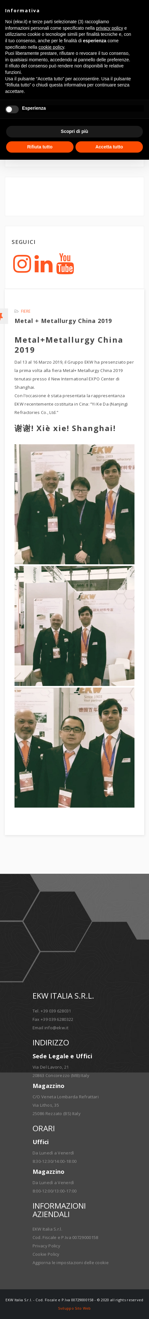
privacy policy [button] (109, 28)
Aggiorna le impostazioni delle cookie (71, 1262)
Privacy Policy (46, 1246)
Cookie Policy (46, 1254)
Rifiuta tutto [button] (40, 146)
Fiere (26, 311)
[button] (140, 10)
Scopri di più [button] (74, 131)
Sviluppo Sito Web (74, 1308)
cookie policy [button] (51, 47)
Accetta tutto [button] (109, 146)
